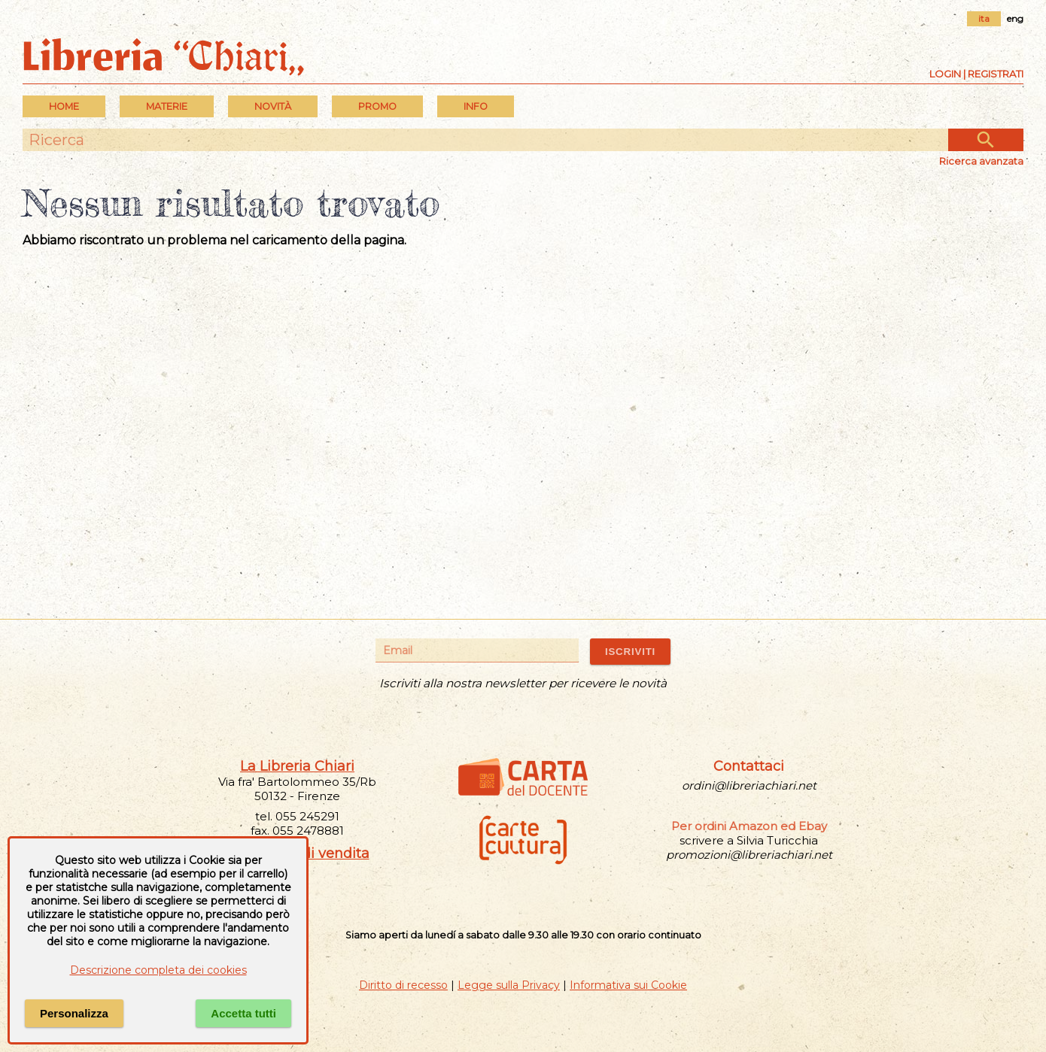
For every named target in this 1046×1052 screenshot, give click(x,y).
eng (1015, 18)
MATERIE (166, 106)
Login (945, 74)
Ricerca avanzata (981, 161)
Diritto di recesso (403, 985)
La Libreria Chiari (297, 766)
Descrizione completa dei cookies (158, 970)
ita (984, 18)
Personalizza (74, 1013)
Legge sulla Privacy (509, 985)
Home (64, 106)
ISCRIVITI (630, 651)
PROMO (377, 106)
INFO (476, 106)
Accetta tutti (243, 1013)
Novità (272, 106)
